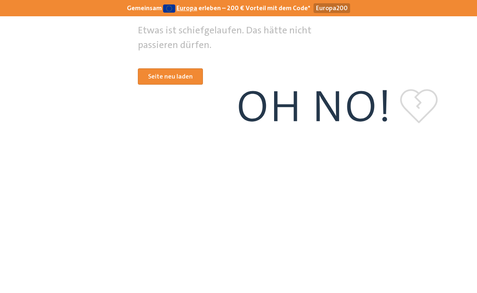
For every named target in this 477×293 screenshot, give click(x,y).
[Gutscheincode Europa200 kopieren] (332, 8)
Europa (186, 8)
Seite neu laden (170, 76)
